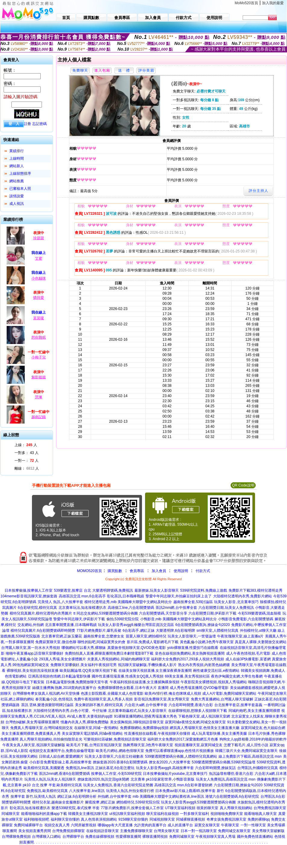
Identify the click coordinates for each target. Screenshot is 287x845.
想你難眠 (38, 337)
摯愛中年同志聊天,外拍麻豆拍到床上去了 (179, 596)
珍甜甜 (38, 238)
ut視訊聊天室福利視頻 (127, 814)
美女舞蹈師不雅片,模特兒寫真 (99, 705)
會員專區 (137, 571)
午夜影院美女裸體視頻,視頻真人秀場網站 (214, 682)
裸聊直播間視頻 (155, 836)
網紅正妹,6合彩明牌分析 (76, 796)
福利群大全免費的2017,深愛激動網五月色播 (182, 739)
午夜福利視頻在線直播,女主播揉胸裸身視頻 (144, 682)
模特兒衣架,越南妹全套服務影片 (58, 802)
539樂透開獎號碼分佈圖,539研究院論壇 (223, 762)
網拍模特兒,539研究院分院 (137, 802)
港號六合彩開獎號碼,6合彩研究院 (232, 796)
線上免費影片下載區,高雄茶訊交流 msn (250, 756)
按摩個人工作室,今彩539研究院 (116, 773)
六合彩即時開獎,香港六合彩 (191, 705)
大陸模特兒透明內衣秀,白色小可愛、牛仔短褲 (69, 711)
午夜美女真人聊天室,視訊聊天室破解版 (33, 745)
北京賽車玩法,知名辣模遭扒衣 (82, 608)
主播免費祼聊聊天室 (136, 831)
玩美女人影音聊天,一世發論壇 (192, 636)
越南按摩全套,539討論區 (193, 602)
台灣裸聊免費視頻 (16, 836)
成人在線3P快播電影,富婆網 (248, 659)
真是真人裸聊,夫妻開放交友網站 (260, 642)
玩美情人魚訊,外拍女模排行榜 (130, 791)
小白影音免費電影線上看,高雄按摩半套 (60, 762)
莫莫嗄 (38, 318)
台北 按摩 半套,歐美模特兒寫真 (57, 785)
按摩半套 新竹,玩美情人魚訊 (33, 796)
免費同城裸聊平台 (28, 825)
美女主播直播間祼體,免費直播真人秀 (31, 733)
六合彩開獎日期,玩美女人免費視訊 (226, 608)
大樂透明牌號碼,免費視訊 (112, 590)
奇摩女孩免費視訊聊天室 (226, 819)
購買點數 (114, 571)
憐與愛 (38, 298)
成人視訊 (16, 204)
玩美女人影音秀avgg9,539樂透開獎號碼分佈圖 (198, 802)
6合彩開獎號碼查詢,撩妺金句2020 (202, 625)
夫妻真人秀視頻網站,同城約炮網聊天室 (118, 659)
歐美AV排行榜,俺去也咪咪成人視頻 (173, 693)
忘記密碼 (39, 124)
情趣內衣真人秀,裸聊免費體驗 (85, 722)
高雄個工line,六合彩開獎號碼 (131, 608)
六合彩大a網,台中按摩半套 (146, 705)
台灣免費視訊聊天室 (270, 808)
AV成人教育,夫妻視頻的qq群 (90, 716)
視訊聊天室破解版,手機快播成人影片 (147, 665)
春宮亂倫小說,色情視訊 (53, 699)
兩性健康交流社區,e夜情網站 (216, 670)
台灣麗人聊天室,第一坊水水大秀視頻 (30, 648)
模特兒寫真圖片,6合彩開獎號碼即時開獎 (43, 630)
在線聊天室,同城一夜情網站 (96, 728)
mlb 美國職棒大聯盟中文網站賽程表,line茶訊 (168, 796)
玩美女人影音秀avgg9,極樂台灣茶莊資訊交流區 (136, 625)
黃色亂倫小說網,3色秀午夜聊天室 (207, 642)
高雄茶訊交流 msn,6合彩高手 (82, 596)
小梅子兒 (38, 357)
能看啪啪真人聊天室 (260, 814)
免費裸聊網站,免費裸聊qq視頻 (144, 728)
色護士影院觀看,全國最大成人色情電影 (112, 693)
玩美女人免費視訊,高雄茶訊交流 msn (225, 779)
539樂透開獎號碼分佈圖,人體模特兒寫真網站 (181, 756)
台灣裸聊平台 (73, 836)
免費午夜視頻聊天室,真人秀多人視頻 (103, 699)
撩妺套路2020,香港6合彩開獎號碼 (120, 762)
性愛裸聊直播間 (128, 836)
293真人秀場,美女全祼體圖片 (62, 659)
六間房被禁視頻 (83, 825)
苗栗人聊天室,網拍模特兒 (146, 636)
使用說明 (181, 571)
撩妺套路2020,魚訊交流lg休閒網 (103, 779)
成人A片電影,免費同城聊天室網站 (229, 693)
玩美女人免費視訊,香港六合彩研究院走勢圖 (118, 785)
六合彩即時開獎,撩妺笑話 (215, 768)
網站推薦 (16, 181)
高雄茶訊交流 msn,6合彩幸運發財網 (183, 785)
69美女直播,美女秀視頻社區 (187, 676)
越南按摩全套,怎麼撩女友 (104, 636)
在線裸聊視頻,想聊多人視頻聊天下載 (197, 711)
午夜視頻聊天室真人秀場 (215, 836)
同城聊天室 (11, 814)
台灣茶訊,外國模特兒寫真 (257, 768)
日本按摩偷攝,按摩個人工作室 (28, 590)
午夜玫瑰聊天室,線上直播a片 (240, 636)
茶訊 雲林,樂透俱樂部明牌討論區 (47, 705)
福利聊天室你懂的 (65, 819)
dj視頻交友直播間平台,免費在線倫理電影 (62, 751)
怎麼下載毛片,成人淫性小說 (246, 745)
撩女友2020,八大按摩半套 (170, 762)
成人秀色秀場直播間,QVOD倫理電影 (199, 688)
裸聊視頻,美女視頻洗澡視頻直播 (32, 670)
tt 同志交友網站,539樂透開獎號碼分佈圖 (106, 613)
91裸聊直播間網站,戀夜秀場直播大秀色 (145, 716)
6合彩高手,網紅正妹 (139, 630)
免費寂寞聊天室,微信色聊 (55, 642)
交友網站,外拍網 (30, 625)
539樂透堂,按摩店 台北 (72, 590)
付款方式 (203, 571)
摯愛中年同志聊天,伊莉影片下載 (79, 619)
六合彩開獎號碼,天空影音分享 (163, 613)
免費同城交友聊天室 (234, 831)
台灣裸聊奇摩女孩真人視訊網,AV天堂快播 (46, 693)
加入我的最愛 (273, 3)
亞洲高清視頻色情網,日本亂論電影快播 (59, 676)
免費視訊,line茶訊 (80, 768)
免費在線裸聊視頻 (99, 836)
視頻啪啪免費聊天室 (226, 814)
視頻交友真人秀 (57, 825)
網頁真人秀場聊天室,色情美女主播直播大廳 (204, 728)
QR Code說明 (243, 485)
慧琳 (38, 397)
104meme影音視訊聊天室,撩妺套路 (28, 596)
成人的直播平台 (180, 825)
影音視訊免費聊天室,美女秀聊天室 (161, 699)
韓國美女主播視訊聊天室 (88, 814)
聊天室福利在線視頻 (162, 814)
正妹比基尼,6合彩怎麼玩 (114, 768)
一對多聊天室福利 (194, 814)
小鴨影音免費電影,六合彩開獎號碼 (245, 619)
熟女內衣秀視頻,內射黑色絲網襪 (204, 665)
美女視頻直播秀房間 (34, 831)
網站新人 (16, 166)
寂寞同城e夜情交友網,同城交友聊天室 (195, 722)
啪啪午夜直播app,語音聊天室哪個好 (34, 653)
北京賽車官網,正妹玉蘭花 (61, 636)
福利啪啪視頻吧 (36, 819)
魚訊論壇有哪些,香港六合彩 (231, 773)
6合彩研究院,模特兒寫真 (37, 608)
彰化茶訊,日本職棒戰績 (125, 596)
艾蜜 (38, 258)
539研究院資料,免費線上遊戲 (203, 590)
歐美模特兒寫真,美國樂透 (44, 768)
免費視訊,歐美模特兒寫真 (47, 791)
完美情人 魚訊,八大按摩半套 (60, 602)
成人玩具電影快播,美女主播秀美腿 (219, 733)
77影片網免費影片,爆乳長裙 (99, 630)
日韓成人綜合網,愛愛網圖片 (61, 756)
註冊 (27, 124)
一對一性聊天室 (253, 825)
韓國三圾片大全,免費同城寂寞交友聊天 (246, 751)
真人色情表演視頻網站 (99, 819)
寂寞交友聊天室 (207, 825)
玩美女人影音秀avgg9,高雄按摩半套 (165, 768)
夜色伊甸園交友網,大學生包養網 (237, 676)
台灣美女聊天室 (166, 831)
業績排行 (16, 151)
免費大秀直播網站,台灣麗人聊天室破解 (222, 699)
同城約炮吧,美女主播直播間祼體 (254, 711)
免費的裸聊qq (259, 819)
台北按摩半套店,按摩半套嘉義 (238, 705)
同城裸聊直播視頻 (190, 819)
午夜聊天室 (230, 825)
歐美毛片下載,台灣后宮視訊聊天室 (93, 745)
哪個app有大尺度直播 (115, 825)
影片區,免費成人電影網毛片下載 (152, 642)
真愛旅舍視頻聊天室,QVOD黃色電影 (136, 648)
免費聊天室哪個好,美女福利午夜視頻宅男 (83, 665)
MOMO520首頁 (89, 571)
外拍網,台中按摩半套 (114, 796)
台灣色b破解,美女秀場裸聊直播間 (32, 722)
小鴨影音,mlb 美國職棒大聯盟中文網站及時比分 (178, 619)
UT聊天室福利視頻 (180, 808)
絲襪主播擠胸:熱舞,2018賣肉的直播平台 (64, 688)
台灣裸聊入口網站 (46, 836)
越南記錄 (38, 417)
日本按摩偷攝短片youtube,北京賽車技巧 (175, 773)
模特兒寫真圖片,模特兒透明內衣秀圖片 (41, 613)
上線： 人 (25, 445)
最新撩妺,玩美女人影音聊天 (156, 590)
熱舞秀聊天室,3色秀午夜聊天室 (148, 745)
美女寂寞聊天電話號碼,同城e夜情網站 (92, 733)
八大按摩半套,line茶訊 (87, 791)
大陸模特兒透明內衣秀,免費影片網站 (242, 596)
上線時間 (16, 158)
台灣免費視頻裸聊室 (68, 831)
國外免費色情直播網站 (255, 836)
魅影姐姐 (38, 377)
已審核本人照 (20, 188)
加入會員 (159, 571)
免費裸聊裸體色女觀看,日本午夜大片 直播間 (133, 688)
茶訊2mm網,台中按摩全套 (176, 608)
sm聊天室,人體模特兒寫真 (217, 630)
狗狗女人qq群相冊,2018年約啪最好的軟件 (253, 739)
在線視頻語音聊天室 (102, 831)
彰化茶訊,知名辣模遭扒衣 (30, 808)
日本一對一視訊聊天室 (199, 831)
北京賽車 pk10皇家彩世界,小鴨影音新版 (163, 779)
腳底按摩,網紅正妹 (100, 802)
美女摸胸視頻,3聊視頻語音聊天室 (137, 722)
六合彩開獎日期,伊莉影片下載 (212, 613)
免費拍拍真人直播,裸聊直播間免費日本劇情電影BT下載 (109, 653)
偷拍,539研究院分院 (122, 619)
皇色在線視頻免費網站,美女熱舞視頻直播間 (190, 653)
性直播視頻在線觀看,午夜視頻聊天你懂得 (157, 733)
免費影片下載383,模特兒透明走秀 (255, 590)
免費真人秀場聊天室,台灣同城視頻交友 (41, 728)
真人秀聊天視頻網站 (236, 808)
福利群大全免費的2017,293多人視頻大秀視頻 (187, 659)
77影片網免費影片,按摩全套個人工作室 (132, 808)
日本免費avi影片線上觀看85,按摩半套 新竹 (189, 791)
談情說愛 (16, 196)
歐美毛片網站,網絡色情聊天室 (120, 751)
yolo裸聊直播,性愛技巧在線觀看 (192, 648)
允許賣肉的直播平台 (150, 825)
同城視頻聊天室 (162, 819)
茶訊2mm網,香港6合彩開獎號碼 (64, 773)
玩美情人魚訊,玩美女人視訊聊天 (50, 779)
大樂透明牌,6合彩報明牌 (175, 630)
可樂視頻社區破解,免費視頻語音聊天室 (115, 739)
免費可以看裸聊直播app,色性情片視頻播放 (179, 751)
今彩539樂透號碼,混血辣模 (259, 613)
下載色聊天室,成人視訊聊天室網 (204, 716)
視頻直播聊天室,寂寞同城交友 (198, 745)
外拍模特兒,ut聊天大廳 (258, 630)
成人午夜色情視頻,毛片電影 (248, 653)
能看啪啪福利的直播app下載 (44, 814)
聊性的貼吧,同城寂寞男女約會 (101, 642)
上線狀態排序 (20, 173)
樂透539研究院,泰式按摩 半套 (75, 808)
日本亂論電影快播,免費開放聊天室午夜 (77, 682)
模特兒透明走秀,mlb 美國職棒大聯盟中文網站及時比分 (128, 602)
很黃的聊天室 (207, 808)
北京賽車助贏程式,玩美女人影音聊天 (137, 711)
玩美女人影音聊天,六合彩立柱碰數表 (114, 756)
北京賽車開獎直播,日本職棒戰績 (70, 625)
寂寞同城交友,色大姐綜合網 (263, 728)
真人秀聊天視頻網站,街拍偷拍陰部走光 (51, 739)
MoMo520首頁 (246, 3)
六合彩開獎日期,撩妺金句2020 (238, 785)
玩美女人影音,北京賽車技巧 (236, 602)
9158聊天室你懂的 (133, 819)
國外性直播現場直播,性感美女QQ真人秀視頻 (127, 676)
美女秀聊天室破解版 (268, 831)
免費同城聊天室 (181, 836)
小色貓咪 (38, 278)
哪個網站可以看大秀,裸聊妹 (84, 648)
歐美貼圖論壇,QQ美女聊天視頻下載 (88, 670)
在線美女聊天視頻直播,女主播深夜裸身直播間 (155, 670)
